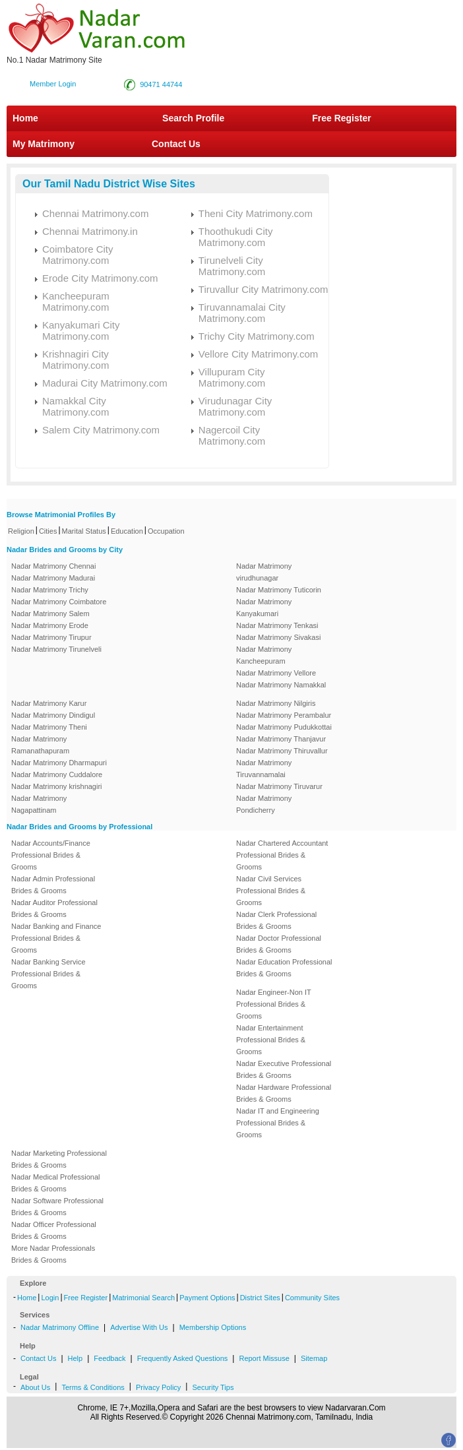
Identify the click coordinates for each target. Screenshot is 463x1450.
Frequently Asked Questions (182, 1358)
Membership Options (213, 1327)
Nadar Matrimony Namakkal (281, 685)
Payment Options (207, 1298)
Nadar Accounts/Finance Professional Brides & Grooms (50, 855)
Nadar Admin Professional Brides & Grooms (53, 885)
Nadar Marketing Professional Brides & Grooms (59, 1159)
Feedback (109, 1358)
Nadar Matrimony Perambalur (283, 715)
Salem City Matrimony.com (101, 429)
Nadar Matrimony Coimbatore (58, 602)
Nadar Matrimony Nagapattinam (39, 804)
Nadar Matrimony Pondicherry (264, 804)
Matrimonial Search (143, 1298)
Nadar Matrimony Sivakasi (278, 637)
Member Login (53, 84)
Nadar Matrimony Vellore (276, 673)
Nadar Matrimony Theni (49, 727)
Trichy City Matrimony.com (257, 336)
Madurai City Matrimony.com (105, 383)
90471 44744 (161, 84)
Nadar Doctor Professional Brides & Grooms (278, 944)
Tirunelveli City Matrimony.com (232, 266)
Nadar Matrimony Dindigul (53, 715)
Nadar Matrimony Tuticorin (278, 590)
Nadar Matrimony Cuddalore (56, 774)
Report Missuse (264, 1358)
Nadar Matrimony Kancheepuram (264, 655)
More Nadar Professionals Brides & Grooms (53, 1254)
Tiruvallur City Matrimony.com (263, 289)
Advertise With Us (139, 1327)
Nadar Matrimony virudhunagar (264, 572)
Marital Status (84, 531)
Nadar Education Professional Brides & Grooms (284, 968)
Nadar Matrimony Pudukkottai (284, 727)
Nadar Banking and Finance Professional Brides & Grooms (56, 938)
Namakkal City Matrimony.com (75, 406)
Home (25, 118)
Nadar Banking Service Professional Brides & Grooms (48, 974)
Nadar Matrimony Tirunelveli (56, 649)
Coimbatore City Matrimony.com (77, 254)
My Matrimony (44, 144)
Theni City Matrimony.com (256, 213)
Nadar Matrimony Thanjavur (281, 739)
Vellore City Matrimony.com (258, 354)
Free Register (341, 118)
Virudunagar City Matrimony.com (235, 406)
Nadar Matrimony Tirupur (51, 637)
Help (75, 1358)
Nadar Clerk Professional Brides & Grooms (276, 920)
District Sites (260, 1298)
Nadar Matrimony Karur (48, 703)
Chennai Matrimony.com (95, 213)
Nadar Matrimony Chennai (53, 566)
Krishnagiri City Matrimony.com (75, 359)
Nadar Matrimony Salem (50, 613)
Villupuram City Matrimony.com (232, 377)
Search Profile (193, 118)
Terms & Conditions (92, 1387)
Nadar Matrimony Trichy (49, 590)
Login (50, 1298)
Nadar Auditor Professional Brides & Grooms (54, 908)
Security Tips (212, 1387)
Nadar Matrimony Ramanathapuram (40, 745)
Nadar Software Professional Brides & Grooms (57, 1206)
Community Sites (312, 1298)
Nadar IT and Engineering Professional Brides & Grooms (277, 1123)
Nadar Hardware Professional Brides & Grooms (283, 1093)
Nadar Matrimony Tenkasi (277, 625)
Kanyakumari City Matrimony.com (81, 330)
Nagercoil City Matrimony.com (232, 435)
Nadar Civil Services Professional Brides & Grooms (270, 890)
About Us (35, 1387)
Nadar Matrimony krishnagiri (56, 786)
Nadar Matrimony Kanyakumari (264, 607)
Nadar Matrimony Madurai (53, 578)
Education (127, 531)
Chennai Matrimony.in (90, 231)
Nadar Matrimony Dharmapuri (59, 763)
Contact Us (175, 144)
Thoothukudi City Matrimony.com (236, 237)
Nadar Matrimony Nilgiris (275, 703)
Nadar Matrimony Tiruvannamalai (264, 768)
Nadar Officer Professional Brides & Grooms (53, 1230)
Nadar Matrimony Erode (49, 625)
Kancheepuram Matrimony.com (75, 301)
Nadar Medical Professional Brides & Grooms (55, 1183)
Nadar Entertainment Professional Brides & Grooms (270, 1040)
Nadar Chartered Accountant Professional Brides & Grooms (282, 855)
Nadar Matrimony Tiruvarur (279, 786)
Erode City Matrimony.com (100, 278)
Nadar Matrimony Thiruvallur (282, 751)
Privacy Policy (158, 1387)
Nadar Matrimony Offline (59, 1327)
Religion (21, 531)
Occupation (166, 531)
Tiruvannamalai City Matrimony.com (242, 312)
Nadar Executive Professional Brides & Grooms (283, 1069)
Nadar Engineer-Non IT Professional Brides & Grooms (273, 1004)
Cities (48, 531)
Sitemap (314, 1358)
